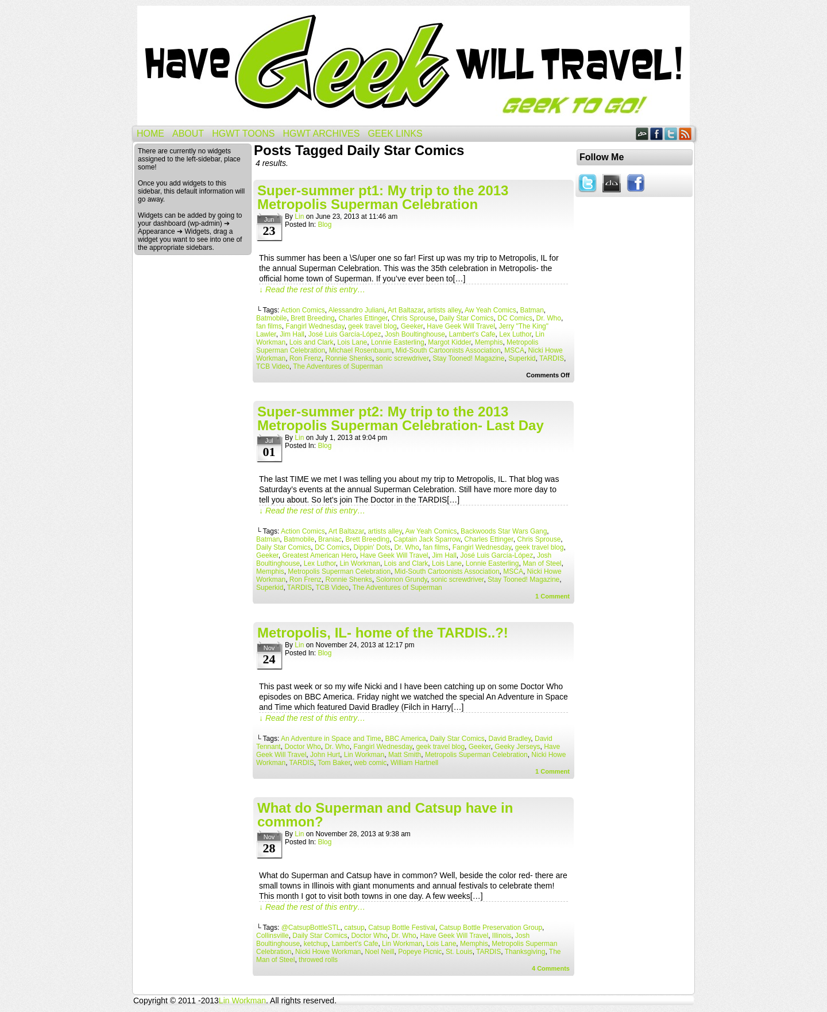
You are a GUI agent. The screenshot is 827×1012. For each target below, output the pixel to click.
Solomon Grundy (401, 579)
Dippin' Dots (371, 547)
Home (150, 133)
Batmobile (271, 318)
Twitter (671, 133)
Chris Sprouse (413, 318)
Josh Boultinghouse (415, 334)
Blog (324, 225)
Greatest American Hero (319, 555)
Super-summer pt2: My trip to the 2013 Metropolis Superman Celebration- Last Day (400, 418)
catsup (354, 928)
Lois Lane (352, 342)
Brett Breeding (313, 318)
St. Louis (459, 952)
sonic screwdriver (402, 358)
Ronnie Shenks (349, 358)
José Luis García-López (344, 334)
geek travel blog (372, 326)
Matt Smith (404, 755)
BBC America (405, 739)
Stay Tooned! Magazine (468, 358)
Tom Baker (334, 763)
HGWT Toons (243, 133)
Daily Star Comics (466, 318)
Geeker (412, 326)
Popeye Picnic (420, 952)
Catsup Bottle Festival (401, 928)
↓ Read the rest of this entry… (312, 289)
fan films (269, 326)
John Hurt (325, 755)
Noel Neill (379, 952)
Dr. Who (548, 318)
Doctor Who (302, 747)
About (188, 133)
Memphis (489, 342)
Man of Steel (542, 563)
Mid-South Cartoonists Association (448, 350)
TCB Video (272, 366)
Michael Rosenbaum (360, 350)
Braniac (330, 539)
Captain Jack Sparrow (427, 539)
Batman (531, 310)
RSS (685, 133)
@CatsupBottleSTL (311, 928)
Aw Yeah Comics (490, 310)
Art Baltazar (405, 310)
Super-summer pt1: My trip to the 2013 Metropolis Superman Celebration (382, 197)
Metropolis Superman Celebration (339, 571)
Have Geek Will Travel (413, 66)
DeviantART (642, 133)
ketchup (316, 944)
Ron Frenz (305, 358)
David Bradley (510, 739)
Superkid (521, 358)
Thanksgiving (525, 952)
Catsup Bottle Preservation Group (490, 928)
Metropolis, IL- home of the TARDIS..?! (382, 632)
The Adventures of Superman (337, 366)
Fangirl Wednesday (314, 326)
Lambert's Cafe (472, 334)
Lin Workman (359, 563)
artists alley (444, 310)
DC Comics (514, 318)
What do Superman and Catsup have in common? (385, 814)
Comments (551, 968)
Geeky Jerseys (517, 747)
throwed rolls (318, 960)
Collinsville (272, 936)
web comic (370, 763)
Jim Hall (292, 334)
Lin (299, 217)
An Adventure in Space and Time (331, 739)
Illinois (501, 936)
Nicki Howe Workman (328, 952)
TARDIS (551, 358)
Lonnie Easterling (397, 342)
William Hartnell (414, 763)
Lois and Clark (311, 342)
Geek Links (395, 133)
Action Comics (303, 310)
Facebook (657, 133)
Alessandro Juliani (356, 310)
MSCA (514, 350)
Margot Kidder (449, 342)
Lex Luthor (515, 334)
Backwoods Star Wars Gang (504, 531)
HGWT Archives (321, 133)
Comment (552, 596)
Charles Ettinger (362, 318)
